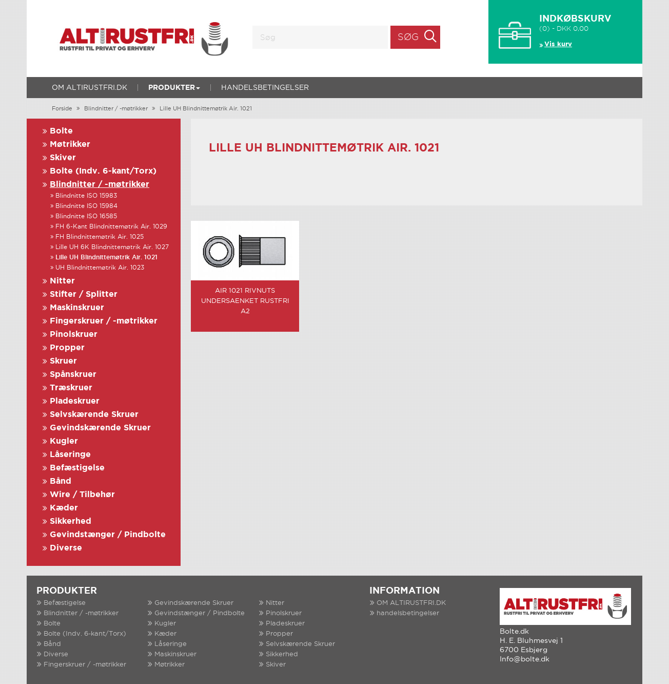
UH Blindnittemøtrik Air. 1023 (99, 268)
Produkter (174, 88)
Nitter (62, 281)
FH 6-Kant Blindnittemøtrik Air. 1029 (111, 227)
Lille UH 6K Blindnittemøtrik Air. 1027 (112, 247)
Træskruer (71, 388)
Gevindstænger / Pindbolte (108, 535)
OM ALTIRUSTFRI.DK (89, 88)
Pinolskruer (73, 334)
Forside (62, 108)
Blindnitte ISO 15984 (86, 206)
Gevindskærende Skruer (100, 428)
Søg (408, 37)
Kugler (64, 441)
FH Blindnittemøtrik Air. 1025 (99, 237)
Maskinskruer (77, 308)
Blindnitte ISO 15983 (86, 196)
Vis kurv (558, 44)
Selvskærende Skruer (94, 415)
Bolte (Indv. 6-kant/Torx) (103, 171)
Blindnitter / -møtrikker (116, 108)
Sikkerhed (70, 521)
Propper (67, 348)
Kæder (64, 508)
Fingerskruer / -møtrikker (104, 321)
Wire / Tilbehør (82, 495)
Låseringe (70, 455)
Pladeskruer (75, 401)
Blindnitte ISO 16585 (86, 216)
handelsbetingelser (265, 88)
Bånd (60, 481)
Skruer (63, 361)
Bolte (61, 131)
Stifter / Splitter (83, 294)
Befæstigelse (77, 468)
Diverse (66, 548)
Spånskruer (73, 374)
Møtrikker (70, 144)
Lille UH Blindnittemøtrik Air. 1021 (206, 108)
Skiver (63, 158)
